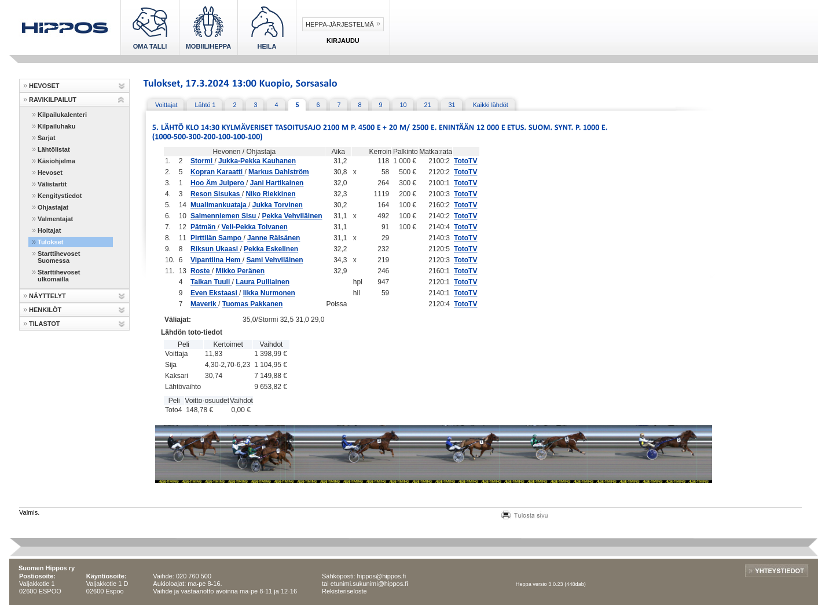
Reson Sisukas (216, 194)
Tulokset (50, 242)
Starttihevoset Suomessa (59, 257)
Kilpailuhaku (56, 126)
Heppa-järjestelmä (340, 24)
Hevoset (50, 172)
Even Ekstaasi (214, 293)
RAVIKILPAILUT (52, 99)
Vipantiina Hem (216, 260)
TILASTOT (44, 323)
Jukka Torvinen (277, 205)
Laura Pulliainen (262, 282)
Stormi (202, 161)
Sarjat (47, 137)
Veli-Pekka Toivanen (254, 227)
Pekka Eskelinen (271, 249)
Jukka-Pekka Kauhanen (257, 161)
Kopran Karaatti (217, 172)
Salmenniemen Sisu (224, 216)
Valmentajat (55, 218)
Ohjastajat (53, 207)
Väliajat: (177, 320)
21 (427, 104)
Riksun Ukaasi (215, 249)
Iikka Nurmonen (269, 293)
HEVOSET (44, 85)
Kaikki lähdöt (490, 104)
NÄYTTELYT (47, 295)
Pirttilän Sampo (216, 238)
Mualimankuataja (219, 205)
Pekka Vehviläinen (292, 216)
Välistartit (52, 184)
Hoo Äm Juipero (218, 183)
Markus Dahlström (278, 172)
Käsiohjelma (56, 160)
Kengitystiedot (60, 195)
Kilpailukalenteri (62, 114)
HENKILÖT (45, 309)
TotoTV (465, 161)
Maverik (204, 304)
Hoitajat (49, 230)
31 (452, 104)
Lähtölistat (54, 149)
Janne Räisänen (273, 238)
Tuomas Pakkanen (252, 304)
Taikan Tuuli (211, 282)
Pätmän (204, 227)
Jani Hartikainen (277, 183)
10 (403, 104)
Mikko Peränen (240, 271)
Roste (201, 271)
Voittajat (166, 104)
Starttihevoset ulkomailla (59, 276)
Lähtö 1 (205, 104)
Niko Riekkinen (270, 194)
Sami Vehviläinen (275, 260)
